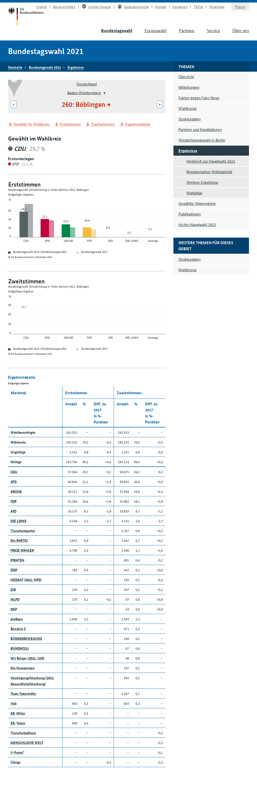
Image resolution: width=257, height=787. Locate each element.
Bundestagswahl (116, 30)
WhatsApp (216, 6)
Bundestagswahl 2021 (45, 67)
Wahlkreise (187, 108)
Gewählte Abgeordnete (197, 203)
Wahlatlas (194, 192)
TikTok (198, 6)
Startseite (26, 17)
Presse (240, 6)
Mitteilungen (188, 87)
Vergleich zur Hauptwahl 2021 (210, 161)
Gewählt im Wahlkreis (31, 124)
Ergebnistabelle (137, 124)
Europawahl (156, 30)
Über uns (240, 30)
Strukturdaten (189, 118)
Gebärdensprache (133, 6)
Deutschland (87, 83)
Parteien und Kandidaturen (200, 129)
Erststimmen (70, 124)
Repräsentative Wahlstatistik (209, 171)
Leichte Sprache (96, 6)
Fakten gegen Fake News (198, 97)
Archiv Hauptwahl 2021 (197, 224)
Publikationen (189, 213)
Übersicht (186, 76)
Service (213, 30)
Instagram (180, 6)
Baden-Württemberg (84, 92)
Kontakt (160, 6)
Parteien (187, 30)
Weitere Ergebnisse (202, 182)
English (41, 6)
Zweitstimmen (103, 124)
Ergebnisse (76, 67)
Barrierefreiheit (64, 6)
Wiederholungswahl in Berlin (201, 140)
